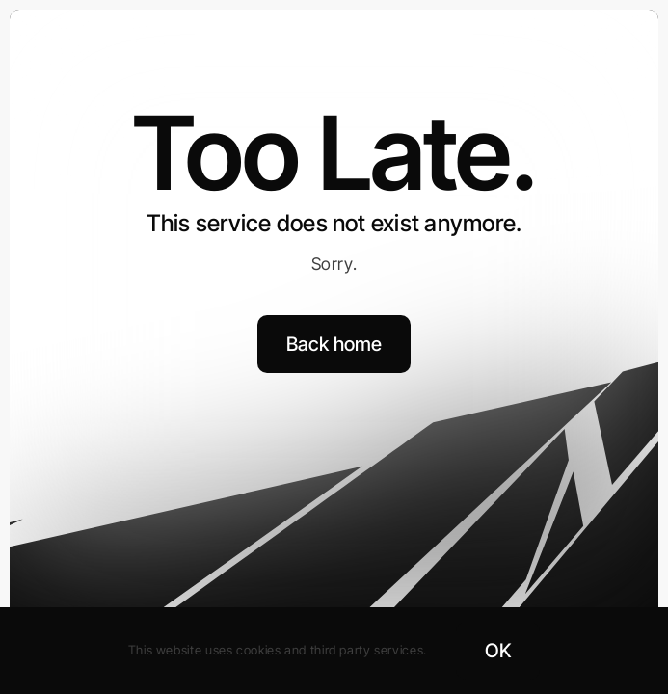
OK (498, 650)
